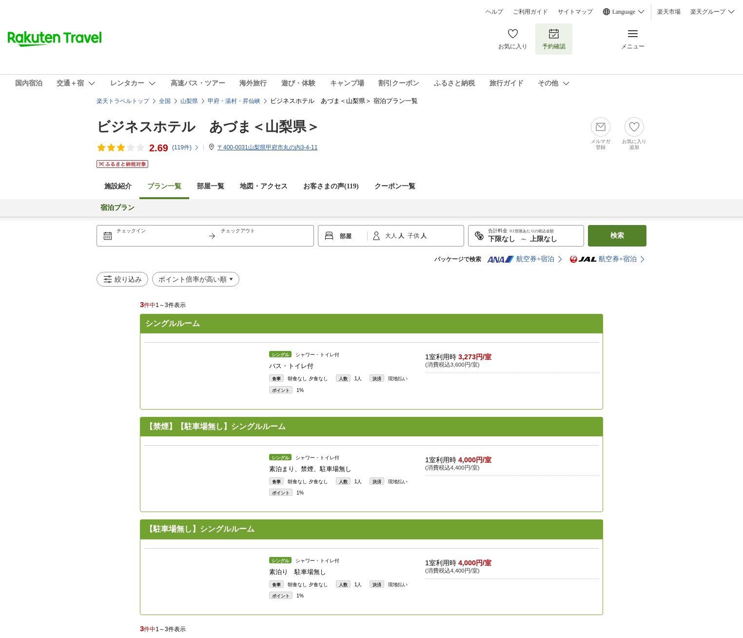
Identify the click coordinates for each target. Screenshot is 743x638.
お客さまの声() (331, 186)
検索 (617, 235)
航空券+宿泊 (520, 259)
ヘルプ (494, 11)
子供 (414, 235)
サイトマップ (575, 11)
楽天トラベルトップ (123, 101)
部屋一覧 (210, 186)
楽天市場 (669, 11)
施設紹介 (118, 186)
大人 (391, 235)
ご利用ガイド (530, 11)
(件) (185, 147)
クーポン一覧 (394, 186)
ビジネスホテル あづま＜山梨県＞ (208, 126)
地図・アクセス (264, 186)
